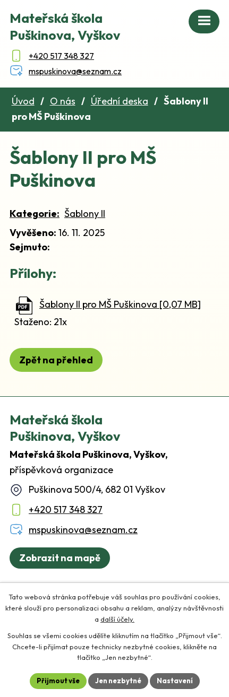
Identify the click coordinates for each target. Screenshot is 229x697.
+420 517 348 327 (66, 509)
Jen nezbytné (118, 680)
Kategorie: (35, 213)
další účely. (117, 619)
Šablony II (84, 213)
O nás (62, 101)
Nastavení (175, 680)
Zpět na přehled (56, 360)
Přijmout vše (58, 680)
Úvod (23, 101)
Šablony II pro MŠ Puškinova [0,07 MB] (120, 304)
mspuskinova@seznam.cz (83, 530)
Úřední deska (119, 101)
